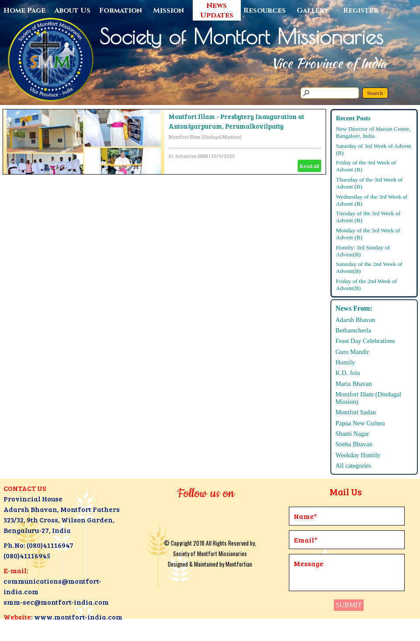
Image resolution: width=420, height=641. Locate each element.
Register (360, 10)
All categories (353, 465)
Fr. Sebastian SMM (188, 156)
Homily (345, 362)
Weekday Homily (358, 455)
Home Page (24, 10)
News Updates (216, 10)
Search (375, 93)
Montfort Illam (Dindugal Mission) (205, 137)
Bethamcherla (353, 330)
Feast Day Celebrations (366, 340)
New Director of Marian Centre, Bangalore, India (373, 132)
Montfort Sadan (356, 412)
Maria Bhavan (354, 383)
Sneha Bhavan (354, 444)
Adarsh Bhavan (355, 319)
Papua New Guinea (360, 423)
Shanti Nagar (352, 433)
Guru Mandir (352, 351)
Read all (309, 165)
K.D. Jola (348, 372)
